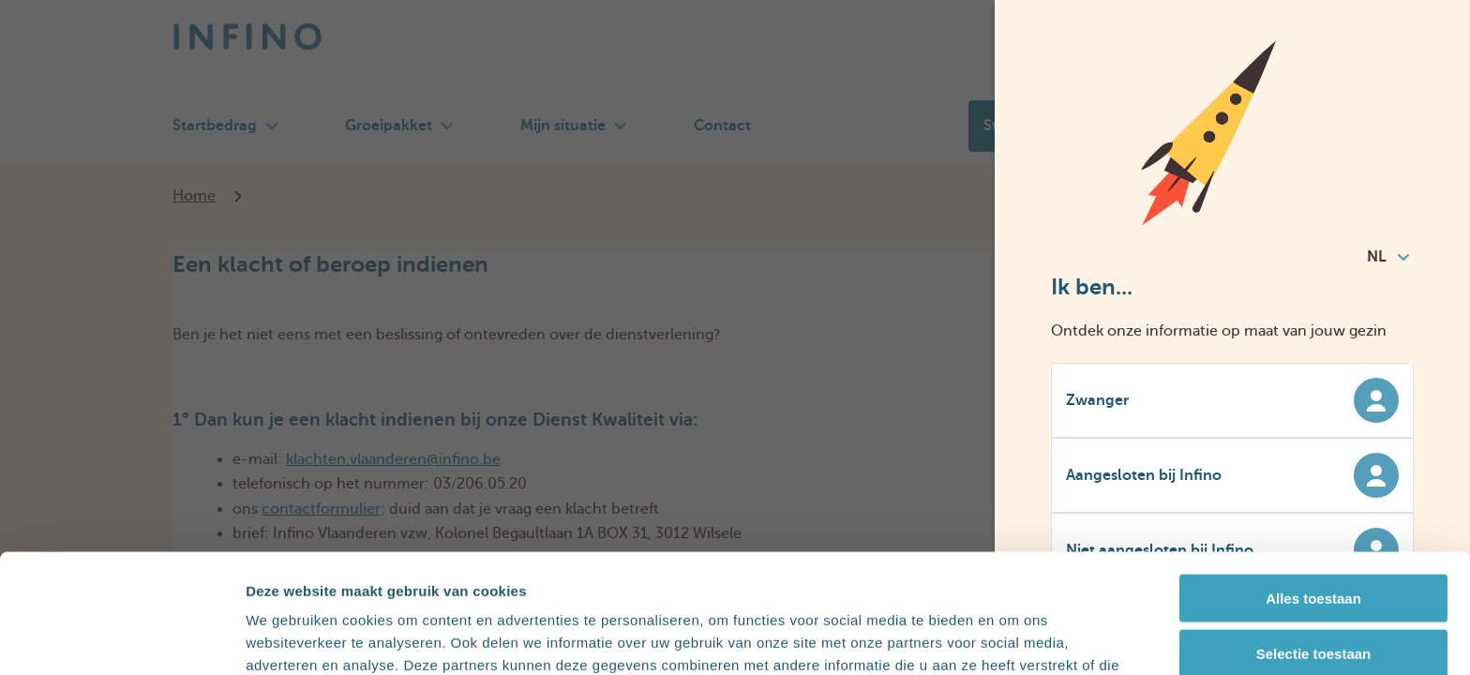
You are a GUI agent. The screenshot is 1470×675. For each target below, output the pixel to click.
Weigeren (1313, 599)
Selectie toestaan (1314, 543)
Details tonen (1013, 638)
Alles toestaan (1313, 488)
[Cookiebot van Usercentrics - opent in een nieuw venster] (121, 638)
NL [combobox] (1388, 256)
